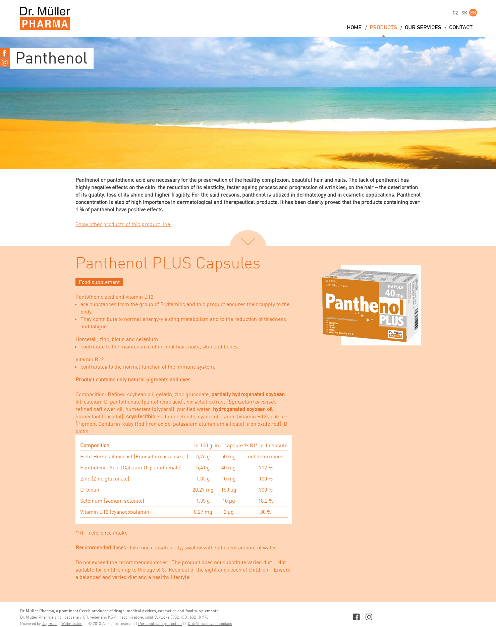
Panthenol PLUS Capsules (168, 263)
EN (473, 12)
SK (464, 12)
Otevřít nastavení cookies (210, 624)
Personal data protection (160, 624)
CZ (455, 12)
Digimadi (49, 624)
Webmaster (71, 624)
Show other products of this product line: (123, 224)
